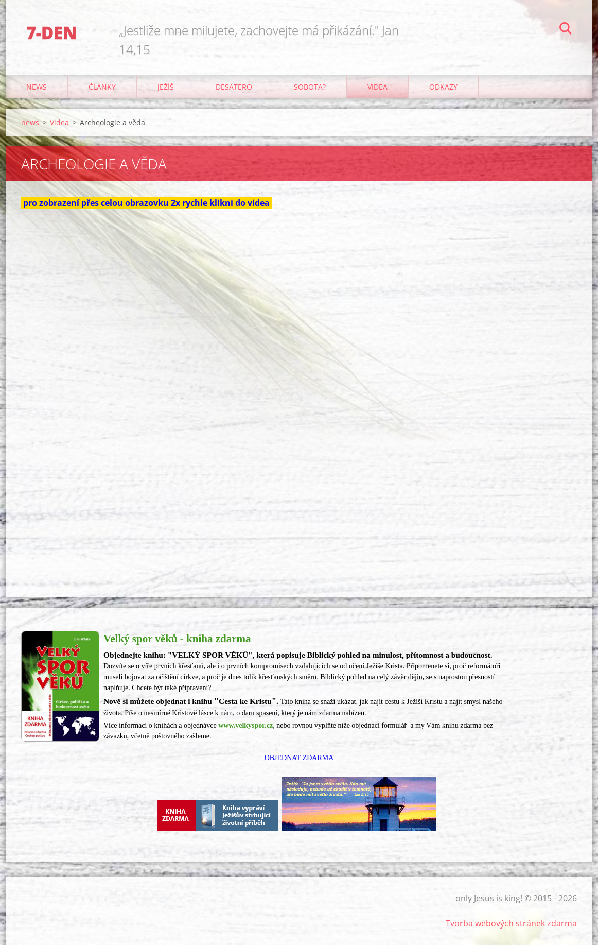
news (36, 87)
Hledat (565, 30)
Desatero (234, 87)
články (102, 87)
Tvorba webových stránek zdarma (511, 923)
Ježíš (165, 87)
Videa (377, 87)
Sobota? (310, 87)
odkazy (443, 87)
